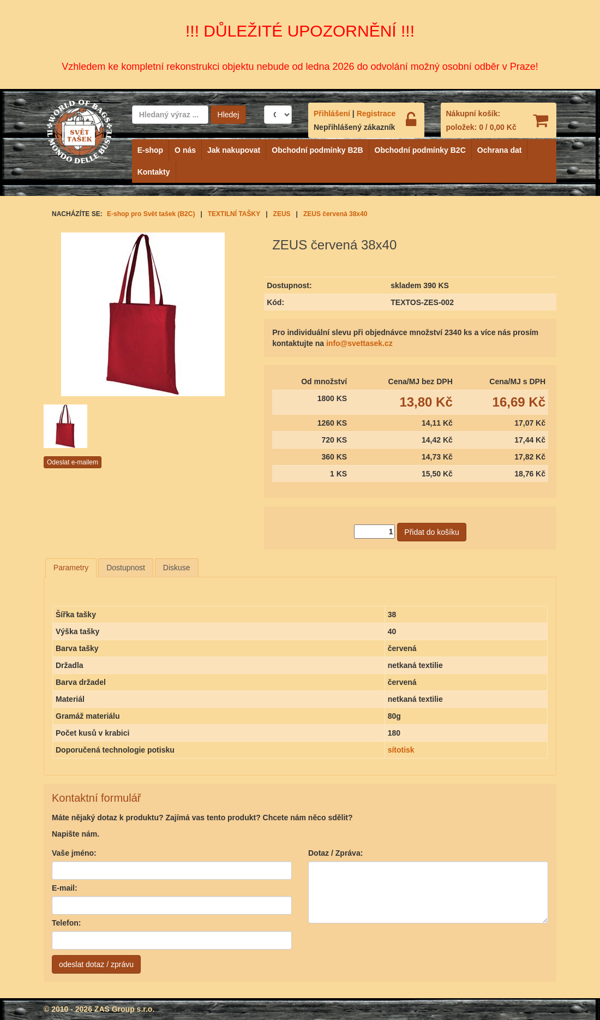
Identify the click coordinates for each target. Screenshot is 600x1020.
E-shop (150, 150)
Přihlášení (332, 113)
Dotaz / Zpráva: (335, 853)
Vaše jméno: (74, 853)
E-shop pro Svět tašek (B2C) (151, 214)
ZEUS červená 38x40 (335, 214)
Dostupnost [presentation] (125, 567)
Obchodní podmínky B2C (420, 150)
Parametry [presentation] (71, 567)
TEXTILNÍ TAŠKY (234, 214)
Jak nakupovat (233, 150)
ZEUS (282, 214)
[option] (78, 426)
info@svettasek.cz (359, 343)
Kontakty (153, 172)
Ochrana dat (499, 150)
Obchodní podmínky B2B (317, 150)
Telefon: (66, 922)
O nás (185, 150)
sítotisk (401, 749)
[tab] (71, 567)
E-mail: (64, 888)
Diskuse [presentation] (176, 567)
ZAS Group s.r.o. (124, 1009)
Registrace (376, 113)
